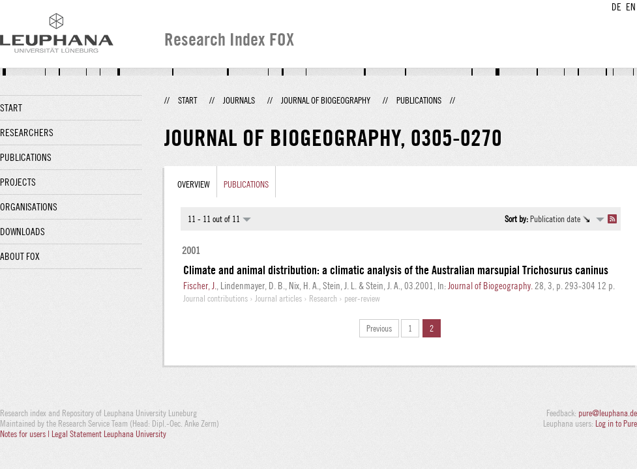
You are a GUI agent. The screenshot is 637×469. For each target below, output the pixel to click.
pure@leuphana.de (607, 413)
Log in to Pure (616, 423)
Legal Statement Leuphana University (109, 434)
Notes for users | (26, 434)
